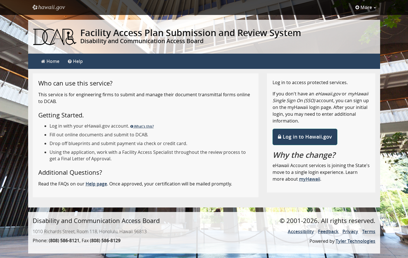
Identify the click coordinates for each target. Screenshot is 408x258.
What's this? (142, 126)
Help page (96, 184)
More (365, 7)
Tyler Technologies (355, 241)
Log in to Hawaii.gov (305, 136)
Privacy (350, 231)
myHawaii (309, 179)
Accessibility (301, 231)
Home (50, 61)
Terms (368, 231)
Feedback (328, 231)
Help (75, 61)
